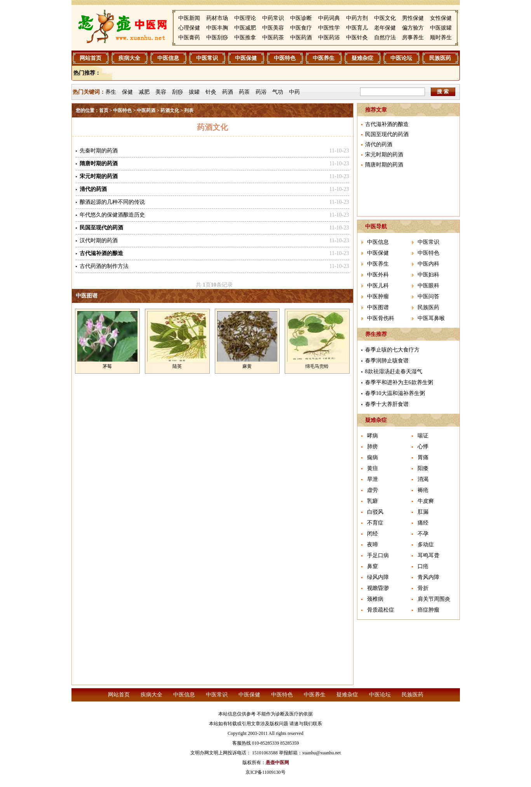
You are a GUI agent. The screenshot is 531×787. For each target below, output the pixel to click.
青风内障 (428, 577)
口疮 (423, 566)
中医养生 (323, 58)
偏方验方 (413, 28)
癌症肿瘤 (428, 610)
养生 (110, 92)
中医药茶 (273, 37)
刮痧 (177, 92)
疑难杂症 (362, 58)
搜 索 (443, 91)
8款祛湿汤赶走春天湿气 (393, 371)
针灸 (210, 92)
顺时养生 (441, 37)
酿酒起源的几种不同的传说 (112, 202)
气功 (277, 92)
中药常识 (273, 18)
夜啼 (372, 544)
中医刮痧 (217, 37)
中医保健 (246, 58)
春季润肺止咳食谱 (387, 361)
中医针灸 (357, 37)
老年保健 (385, 28)
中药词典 (329, 18)
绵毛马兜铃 (317, 366)
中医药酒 (301, 37)
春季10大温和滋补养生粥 (395, 393)
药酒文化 (169, 110)
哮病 (372, 436)
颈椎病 (375, 599)
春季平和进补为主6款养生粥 (399, 382)
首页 (103, 110)
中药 (294, 92)
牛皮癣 (426, 501)
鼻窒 (372, 566)
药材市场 (217, 18)
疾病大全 (129, 58)
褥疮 (423, 490)
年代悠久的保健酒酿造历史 (112, 215)
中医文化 (385, 18)
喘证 (423, 436)
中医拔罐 (441, 28)
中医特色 (285, 58)
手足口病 (378, 555)
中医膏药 (189, 37)
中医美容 (273, 28)
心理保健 (189, 28)
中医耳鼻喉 (431, 318)
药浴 (261, 92)
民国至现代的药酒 (387, 134)
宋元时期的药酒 (384, 154)
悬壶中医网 (277, 762)
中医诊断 (301, 18)
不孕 (423, 534)
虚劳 (372, 490)
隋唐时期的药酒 (384, 165)
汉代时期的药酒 (99, 240)
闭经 (372, 534)
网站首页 (90, 58)
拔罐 (194, 92)
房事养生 (413, 37)
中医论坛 (401, 58)
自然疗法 (385, 37)
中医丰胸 (217, 28)
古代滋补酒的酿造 (387, 124)
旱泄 (372, 479)
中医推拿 (245, 37)
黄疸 (372, 468)
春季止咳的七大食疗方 (392, 350)
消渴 (423, 479)
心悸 (423, 446)
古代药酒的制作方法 (104, 266)
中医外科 (378, 275)
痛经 (423, 523)
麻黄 (247, 366)
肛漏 (423, 512)
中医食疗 (301, 28)
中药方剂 (357, 18)
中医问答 (428, 296)
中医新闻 (189, 18)
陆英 (177, 366)
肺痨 (372, 446)
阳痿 (423, 468)
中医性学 (329, 28)
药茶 (244, 92)
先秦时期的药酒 (99, 151)
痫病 (372, 457)
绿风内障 (378, 577)
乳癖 (372, 501)
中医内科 (428, 264)
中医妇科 (428, 275)
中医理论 (245, 18)
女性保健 (441, 18)
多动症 (426, 544)
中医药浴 (329, 37)
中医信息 (168, 58)
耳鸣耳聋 (428, 555)
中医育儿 (357, 28)
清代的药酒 (378, 144)
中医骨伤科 (380, 318)
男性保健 (413, 18)
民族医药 (440, 58)
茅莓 (107, 366)
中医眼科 (428, 286)
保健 (127, 92)
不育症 (375, 523)
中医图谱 (86, 296)
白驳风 (375, 512)
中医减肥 (245, 28)
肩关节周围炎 (434, 599)
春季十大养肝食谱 (387, 404)
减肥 (144, 92)
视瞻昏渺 (378, 588)
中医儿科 (378, 286)
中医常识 (207, 58)
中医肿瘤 (378, 296)
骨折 (423, 588)
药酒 (227, 92)
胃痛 (423, 457)
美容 (160, 92)
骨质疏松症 (380, 610)
